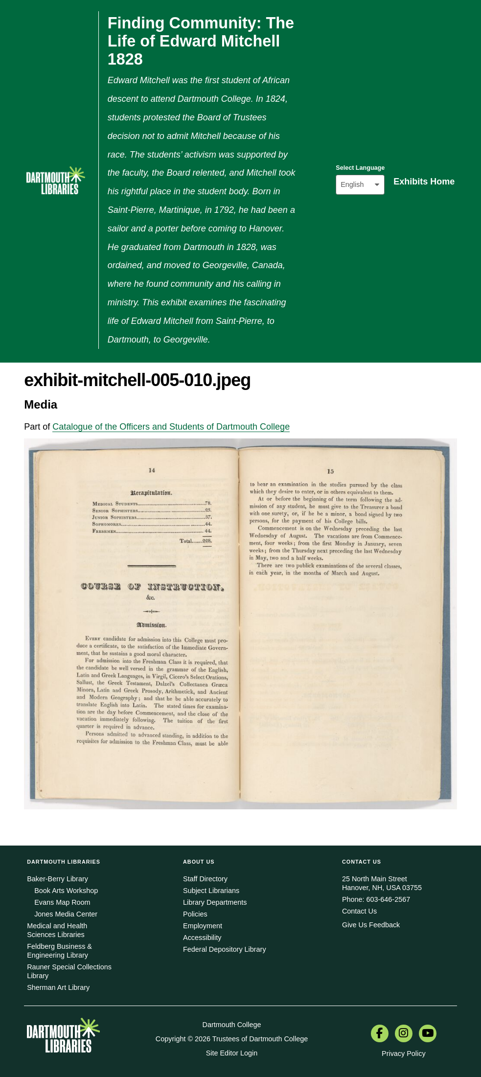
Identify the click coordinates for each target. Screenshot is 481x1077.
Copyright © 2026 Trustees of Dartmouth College (232, 1039)
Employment (202, 926)
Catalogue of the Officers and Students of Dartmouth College (171, 427)
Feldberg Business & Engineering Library (59, 950)
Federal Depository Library (224, 949)
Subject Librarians (211, 890)
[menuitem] (380, 1034)
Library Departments (215, 902)
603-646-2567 (388, 899)
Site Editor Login (232, 1053)
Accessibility (202, 937)
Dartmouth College (232, 1025)
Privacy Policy (404, 1053)
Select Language (360, 167)
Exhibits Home (424, 181)
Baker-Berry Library (57, 879)
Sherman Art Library (58, 987)
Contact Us (359, 911)
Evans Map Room (62, 902)
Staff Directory (205, 879)
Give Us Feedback (371, 925)
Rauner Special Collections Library (69, 971)
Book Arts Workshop (66, 890)
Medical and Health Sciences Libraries (57, 930)
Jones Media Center (65, 914)
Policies (195, 914)
